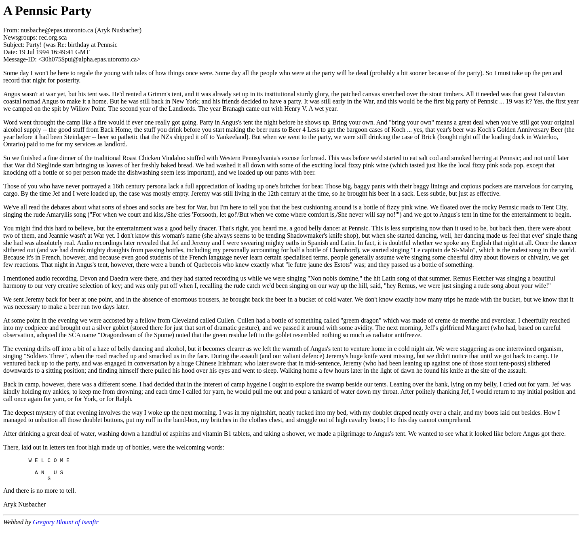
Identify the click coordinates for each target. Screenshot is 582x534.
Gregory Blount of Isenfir (66, 526)
